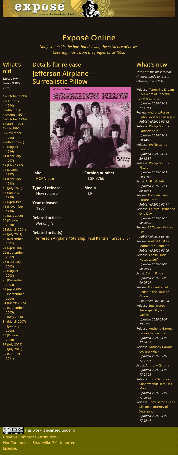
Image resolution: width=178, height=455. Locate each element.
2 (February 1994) (11, 103)
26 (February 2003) (12, 263)
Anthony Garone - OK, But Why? (156, 349)
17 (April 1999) (13, 202)
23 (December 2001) (13, 241)
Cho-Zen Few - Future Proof (153, 197)
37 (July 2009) (12, 344)
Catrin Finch (154, 273)
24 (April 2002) (13, 248)
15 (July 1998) (12, 188)
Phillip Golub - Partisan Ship (154, 128)
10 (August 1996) (10, 149)
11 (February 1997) (12, 158)
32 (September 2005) (13, 310)
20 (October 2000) (11, 222)
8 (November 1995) (12, 135)
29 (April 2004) (13, 289)
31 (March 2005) (14, 303)
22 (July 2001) (12, 234)
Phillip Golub (155, 181)
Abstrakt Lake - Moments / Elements (154, 243)
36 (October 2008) (11, 337)
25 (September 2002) (13, 254)
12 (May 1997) (13, 165)
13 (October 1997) (11, 171)
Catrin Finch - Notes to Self (153, 257)
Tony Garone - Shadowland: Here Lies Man (155, 383)
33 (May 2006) (13, 317)
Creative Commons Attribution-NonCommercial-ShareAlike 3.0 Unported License (39, 442)
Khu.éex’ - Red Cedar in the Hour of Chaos (154, 291)
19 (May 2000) (13, 215)
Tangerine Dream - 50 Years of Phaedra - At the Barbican (156, 94)
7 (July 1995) (11, 128)
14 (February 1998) (12, 181)
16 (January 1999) (11, 195)
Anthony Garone (157, 365)
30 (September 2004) (13, 296)
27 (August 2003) (10, 273)
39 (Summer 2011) (11, 356)
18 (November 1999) (13, 208)
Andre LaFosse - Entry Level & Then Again (157, 114)
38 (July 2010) (12, 349)
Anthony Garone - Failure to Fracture (156, 330)
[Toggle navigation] (38, 23)
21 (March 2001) (14, 229)
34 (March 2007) (14, 321)
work (37, 430)
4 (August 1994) (14, 114)
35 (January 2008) (11, 328)
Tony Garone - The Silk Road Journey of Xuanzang (157, 406)
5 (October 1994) (15, 119)
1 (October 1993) (15, 96)
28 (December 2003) (13, 282)
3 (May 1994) (12, 110)
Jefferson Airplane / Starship (60, 238)
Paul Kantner (98, 238)
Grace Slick (120, 238)
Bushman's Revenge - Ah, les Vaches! (152, 310)
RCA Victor (45, 178)
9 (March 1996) (13, 142)
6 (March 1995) (13, 123)
